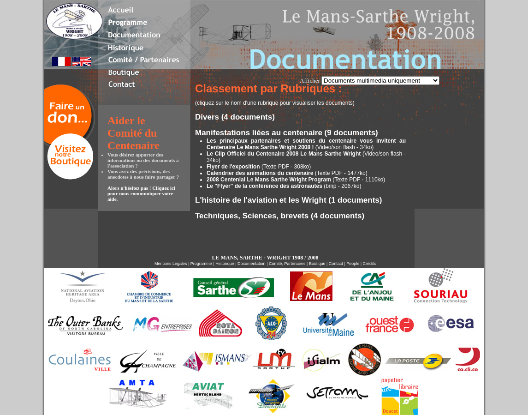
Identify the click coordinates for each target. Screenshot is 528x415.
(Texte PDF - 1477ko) (287, 173)
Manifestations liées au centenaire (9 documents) (286, 132)
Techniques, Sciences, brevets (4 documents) (279, 215)
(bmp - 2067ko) (284, 186)
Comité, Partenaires (287, 263)
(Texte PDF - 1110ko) (296, 179)
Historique (224, 263)
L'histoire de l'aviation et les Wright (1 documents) (288, 200)
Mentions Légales (170, 263)
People (352, 263)
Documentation (251, 263)
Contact (336, 263)
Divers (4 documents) (235, 117)
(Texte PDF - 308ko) (259, 166)
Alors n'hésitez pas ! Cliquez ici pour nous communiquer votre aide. (141, 193)
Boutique (316, 263)
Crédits (369, 263)
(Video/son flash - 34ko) (306, 144)
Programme (201, 263)
